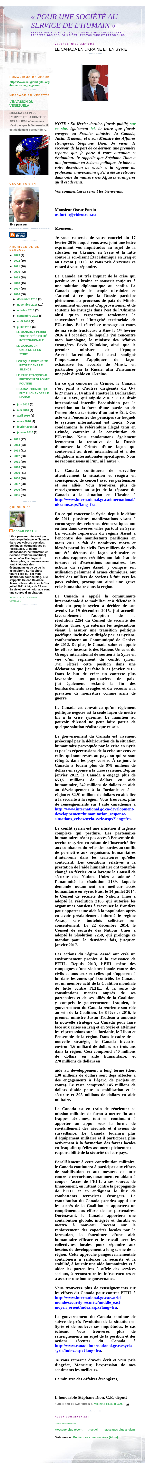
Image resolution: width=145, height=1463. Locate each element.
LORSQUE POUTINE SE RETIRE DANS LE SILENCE (32, 365)
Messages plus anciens (120, 1429)
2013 (17, 450)
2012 (17, 456)
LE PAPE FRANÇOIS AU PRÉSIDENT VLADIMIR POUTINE (33, 379)
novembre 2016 (27, 304)
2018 (17, 283)
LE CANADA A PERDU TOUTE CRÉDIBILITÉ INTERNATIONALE (31, 336)
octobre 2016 (26, 310)
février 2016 (25, 426)
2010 (17, 467)
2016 (17, 294)
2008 (17, 478)
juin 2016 (23, 404)
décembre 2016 (27, 299)
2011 (17, 461)
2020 (17, 271)
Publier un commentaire (65, 1423)
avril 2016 (24, 415)
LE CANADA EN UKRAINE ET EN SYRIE (28, 350)
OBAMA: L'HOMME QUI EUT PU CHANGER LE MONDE (32, 393)
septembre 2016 (28, 315)
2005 (17, 495)
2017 (17, 288)
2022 (17, 260)
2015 (17, 439)
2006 (17, 489)
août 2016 (24, 321)
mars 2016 (24, 421)
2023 (17, 255)
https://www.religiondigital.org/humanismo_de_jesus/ (29, 83)
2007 (17, 484)
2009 (17, 472)
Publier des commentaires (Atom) (95, 1437)
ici (93, 128)
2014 (17, 444)
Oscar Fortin (25, 531)
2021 (17, 266)
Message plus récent (68, 1429)
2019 (17, 277)
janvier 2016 (25, 432)
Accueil (93, 1429)
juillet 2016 (24, 327)
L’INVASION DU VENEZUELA (21, 103)
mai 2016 (23, 410)
